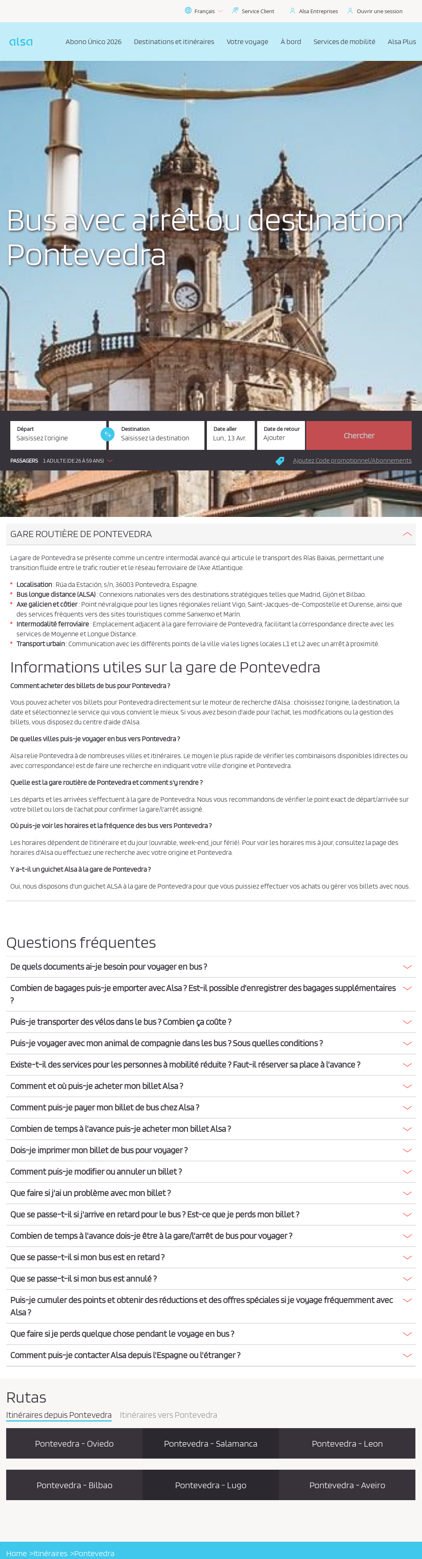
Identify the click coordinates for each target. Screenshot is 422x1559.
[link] (108, 434)
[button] (63, 460)
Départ (25, 429)
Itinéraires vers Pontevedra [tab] (168, 1415)
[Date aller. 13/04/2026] (231, 435)
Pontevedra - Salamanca (211, 1443)
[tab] (211, 534)
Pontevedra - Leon (347, 1443)
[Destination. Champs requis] (157, 435)
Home (16, 1553)
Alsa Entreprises (318, 11)
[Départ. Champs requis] (58, 435)
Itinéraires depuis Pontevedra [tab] (59, 1415)
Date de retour (282, 429)
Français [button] (204, 11)
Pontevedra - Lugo (210, 1485)
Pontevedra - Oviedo (74, 1443)
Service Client (258, 11)
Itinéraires (50, 1553)
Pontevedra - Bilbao (75, 1485)
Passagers (24, 460)
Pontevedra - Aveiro (347, 1485)
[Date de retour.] (281, 435)
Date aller (225, 429)
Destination (135, 429)
